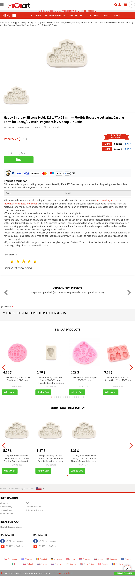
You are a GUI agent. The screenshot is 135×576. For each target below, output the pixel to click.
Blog (106, 15)
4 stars (29, 261)
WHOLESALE (94, 15)
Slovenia (56, 564)
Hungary (112, 559)
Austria (70, 559)
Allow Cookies (124, 573)
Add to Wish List (52, 127)
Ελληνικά (26, 559)
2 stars (18, 261)
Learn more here (64, 573)
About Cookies (6, 513)
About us (4, 503)
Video (117, 15)
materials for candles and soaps (20, 203)
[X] (1, 573)
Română (41, 559)
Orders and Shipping (34, 510)
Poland (28, 564)
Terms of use (6, 510)
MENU (9, 15)
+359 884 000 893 (86, 11)
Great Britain (87, 564)
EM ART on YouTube (11, 546)
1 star (12, 261)
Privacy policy (6, 506)
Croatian (84, 559)
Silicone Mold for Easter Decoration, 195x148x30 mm (117, 378)
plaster (114, 200)
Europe (126, 559)
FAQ (27, 503)
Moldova (117, 564)
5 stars (35, 261)
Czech (98, 559)
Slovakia (42, 564)
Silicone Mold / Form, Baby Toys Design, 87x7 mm (17, 378)
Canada (103, 564)
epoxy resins (102, 200)
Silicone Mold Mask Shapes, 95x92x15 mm (84, 378)
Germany (56, 559)
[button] (51, 397)
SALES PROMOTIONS (55, 15)
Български (10, 559)
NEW (38, 15)
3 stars (24, 261)
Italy (15, 564)
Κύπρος (71, 564)
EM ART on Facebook (12, 541)
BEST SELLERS (76, 15)
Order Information (33, 506)
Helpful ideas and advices (11, 527)
